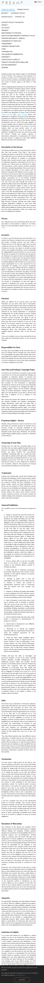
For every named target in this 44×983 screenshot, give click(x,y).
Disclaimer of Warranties (12, 50)
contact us (36, 13)
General (4, 64)
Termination (6, 48)
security (35, 9)
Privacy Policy (24, 198)
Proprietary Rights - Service (13, 35)
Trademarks (6, 40)
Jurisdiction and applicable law (14, 58)
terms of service (8, 9)
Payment (5, 27)
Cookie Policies (6, 105)
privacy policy (23, 9)
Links (3, 45)
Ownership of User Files (11, 37)
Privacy (4, 21)
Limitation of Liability (10, 56)
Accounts (5, 24)
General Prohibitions (10, 42)
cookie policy (23, 13)
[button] (38, 2)
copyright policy (8, 13)
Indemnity (5, 53)
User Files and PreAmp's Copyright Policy (18, 32)
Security (37, 103)
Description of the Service (12, 19)
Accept (22, 980)
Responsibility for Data (11, 29)
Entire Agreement (9, 61)
